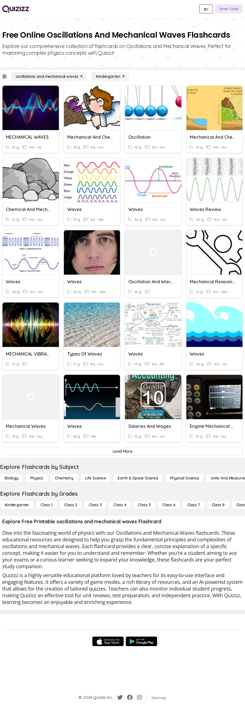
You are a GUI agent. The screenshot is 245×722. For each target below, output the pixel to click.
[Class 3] (95, 504)
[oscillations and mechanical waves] (49, 76)
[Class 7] (193, 504)
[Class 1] (46, 504)
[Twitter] (120, 697)
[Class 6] (169, 504)
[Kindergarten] (110, 76)
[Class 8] (218, 504)
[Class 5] (144, 504)
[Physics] (36, 478)
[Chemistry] (64, 478)
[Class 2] (70, 504)
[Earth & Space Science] (138, 478)
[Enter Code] (229, 8)
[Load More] (122, 451)
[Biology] (11, 478)
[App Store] (108, 641)
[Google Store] (141, 641)
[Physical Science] (184, 478)
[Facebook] (130, 697)
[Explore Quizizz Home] (15, 9)
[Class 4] (120, 504)
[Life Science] (95, 478)
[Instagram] (139, 697)
